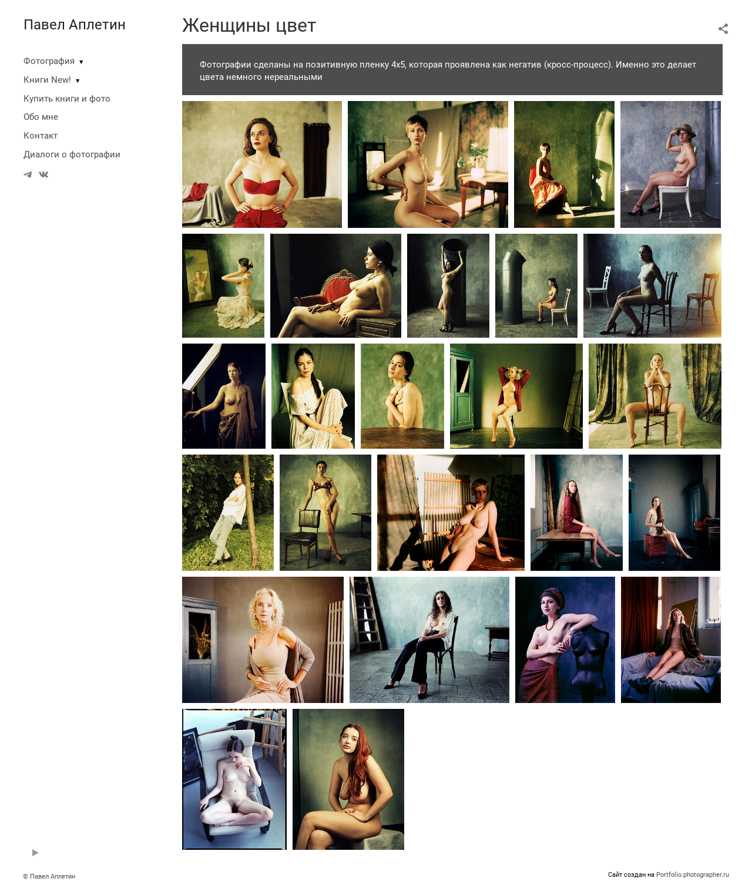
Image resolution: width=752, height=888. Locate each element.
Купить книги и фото (67, 98)
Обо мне (41, 117)
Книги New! (47, 80)
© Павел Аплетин (49, 876)
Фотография (49, 61)
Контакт (41, 135)
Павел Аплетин (75, 24)
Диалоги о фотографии (72, 154)
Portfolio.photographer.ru (692, 875)
